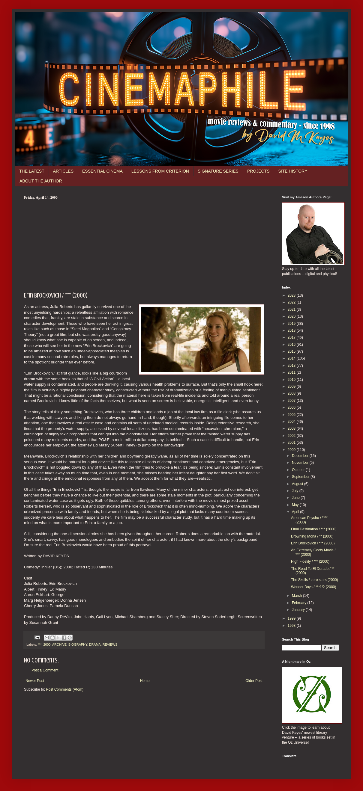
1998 (292, 626)
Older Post (253, 681)
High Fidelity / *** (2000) (310, 561)
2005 (292, 415)
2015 (292, 351)
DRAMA (95, 644)
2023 (292, 295)
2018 (292, 330)
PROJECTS (258, 171)
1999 (292, 618)
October (299, 470)
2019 (292, 323)
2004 (292, 421)
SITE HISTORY (293, 171)
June (296, 498)
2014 (292, 358)
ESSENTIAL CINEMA (102, 171)
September (301, 477)
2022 (292, 302)
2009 (292, 386)
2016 (292, 344)
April (296, 512)
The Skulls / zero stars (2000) (314, 580)
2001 (292, 442)
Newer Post (35, 681)
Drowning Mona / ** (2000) (312, 536)
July (295, 491)
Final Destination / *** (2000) (313, 529)
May (296, 505)
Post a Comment (45, 670)
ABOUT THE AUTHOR (41, 181)
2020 (292, 316)
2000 (46, 644)
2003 (292, 428)
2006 (292, 407)
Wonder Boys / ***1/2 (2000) (313, 587)
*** (40, 644)
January (299, 610)
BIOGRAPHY (77, 644)
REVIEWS (110, 644)
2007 (292, 400)
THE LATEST (31, 171)
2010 (292, 380)
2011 (292, 372)
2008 (292, 393)
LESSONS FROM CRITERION (160, 171)
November (301, 463)
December (301, 456)
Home (145, 681)
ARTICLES (63, 171)
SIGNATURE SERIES (218, 171)
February (299, 603)
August (298, 484)
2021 (292, 309)
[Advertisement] (144, 245)
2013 (292, 365)
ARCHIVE (59, 644)
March (297, 596)
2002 (292, 436)
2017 (292, 337)
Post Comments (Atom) (64, 689)
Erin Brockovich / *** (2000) (312, 543)
